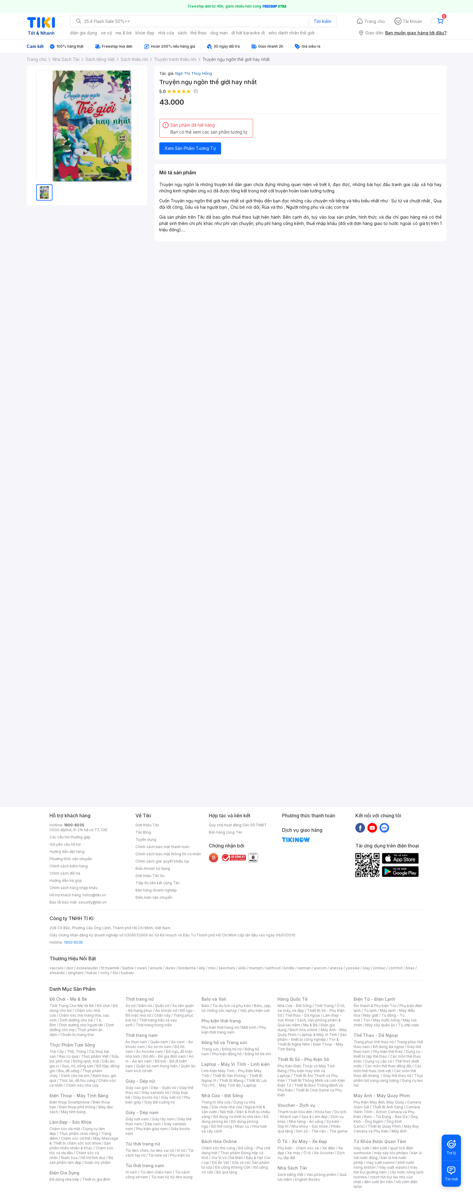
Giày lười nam (137, 1119)
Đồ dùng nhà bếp (64, 1179)
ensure (156, 968)
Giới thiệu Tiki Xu (149, 875)
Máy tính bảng (73, 1112)
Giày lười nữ (171, 1097)
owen (142, 968)
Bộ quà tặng (226, 1172)
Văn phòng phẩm (321, 1174)
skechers (227, 968)
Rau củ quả (68, 1056)
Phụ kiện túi (180, 1155)
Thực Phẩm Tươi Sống (72, 1044)
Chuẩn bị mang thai (77, 1034)
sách (182, 32)
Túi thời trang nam (144, 1165)
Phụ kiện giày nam (152, 1128)
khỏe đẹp (144, 32)
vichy (105, 973)
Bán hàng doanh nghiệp (156, 890)
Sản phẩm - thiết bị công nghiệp (312, 1037)
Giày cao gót (136, 1087)
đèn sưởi (379, 1148)
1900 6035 (73, 942)
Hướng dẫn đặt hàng (66, 851)
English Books (307, 1179)
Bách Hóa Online (219, 1141)
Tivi (366, 1020)
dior (69, 968)
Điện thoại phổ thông (77, 1107)
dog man (219, 32)
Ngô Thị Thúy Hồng (193, 73)
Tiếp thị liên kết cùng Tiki (157, 883)
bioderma (187, 968)
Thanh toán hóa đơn (295, 1112)
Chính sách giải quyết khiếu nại (162, 861)
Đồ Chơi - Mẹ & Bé (68, 999)
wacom (320, 968)
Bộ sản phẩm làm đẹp (81, 1160)
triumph (255, 968)
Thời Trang (324, 1005)
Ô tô (307, 1153)
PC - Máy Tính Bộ (225, 1085)
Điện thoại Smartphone (69, 1102)
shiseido (57, 973)
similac (379, 968)
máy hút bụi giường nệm (385, 1169)
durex (170, 968)
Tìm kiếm (322, 21)
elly (202, 968)
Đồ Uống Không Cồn (232, 1167)
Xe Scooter (324, 1153)
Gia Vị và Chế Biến (227, 1157)
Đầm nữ (145, 1005)
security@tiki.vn (92, 902)
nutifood (273, 968)
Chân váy (162, 1015)
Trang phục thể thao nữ (374, 1042)
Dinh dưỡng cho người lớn (81, 1025)
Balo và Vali (214, 999)
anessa (336, 968)
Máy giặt (370, 1015)
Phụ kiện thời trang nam (234, 1029)
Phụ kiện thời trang (221, 1020)
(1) (195, 91)
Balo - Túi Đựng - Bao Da (386, 1116)
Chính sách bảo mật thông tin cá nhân (168, 854)
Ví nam (131, 1172)
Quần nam (159, 1042)
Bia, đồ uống (68, 1071)
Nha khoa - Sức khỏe (309, 1126)
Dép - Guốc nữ (163, 1087)
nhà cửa (166, 32)
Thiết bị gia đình (96, 1179)
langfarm (76, 973)
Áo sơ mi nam (159, 1046)
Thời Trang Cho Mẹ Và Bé (71, 1005)
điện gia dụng (83, 32)
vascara (56, 968)
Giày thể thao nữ (397, 1075)
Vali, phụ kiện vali (255, 1010)
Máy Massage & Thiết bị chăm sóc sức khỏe (83, 1140)
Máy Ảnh (399, 1131)
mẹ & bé (124, 32)
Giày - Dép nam (141, 1112)
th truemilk (110, 968)
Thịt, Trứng (76, 1051)
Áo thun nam (136, 1042)
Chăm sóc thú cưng (218, 1148)
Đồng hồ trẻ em (258, 1054)
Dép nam (153, 1124)
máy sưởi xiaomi (393, 1167)
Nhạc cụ (242, 1126)
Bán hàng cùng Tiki (225, 832)
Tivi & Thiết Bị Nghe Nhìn (308, 1042)
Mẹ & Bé (310, 1025)
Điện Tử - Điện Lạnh (374, 999)
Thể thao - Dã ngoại (302, 1015)
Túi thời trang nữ (142, 1143)
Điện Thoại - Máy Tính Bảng (78, 1095)
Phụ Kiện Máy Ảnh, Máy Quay (379, 1102)
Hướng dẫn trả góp (65, 880)
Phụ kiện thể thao (388, 1051)
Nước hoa (69, 1157)
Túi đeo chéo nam (156, 1172)
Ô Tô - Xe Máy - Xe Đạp (302, 1141)
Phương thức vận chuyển (70, 859)
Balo (205, 1005)
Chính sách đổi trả (64, 873)
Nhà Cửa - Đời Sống (222, 1095)
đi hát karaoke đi (248, 32)
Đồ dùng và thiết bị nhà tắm (237, 1116)
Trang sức (210, 1049)
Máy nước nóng (386, 1020)
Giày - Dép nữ (140, 1081)
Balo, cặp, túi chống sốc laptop (236, 1008)
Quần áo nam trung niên (157, 1066)
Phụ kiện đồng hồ (227, 1054)
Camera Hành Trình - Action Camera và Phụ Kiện (387, 1112)
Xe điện (328, 1148)
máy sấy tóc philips (391, 1153)
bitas (410, 968)
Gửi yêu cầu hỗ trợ (65, 844)
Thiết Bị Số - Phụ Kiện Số (303, 1059)
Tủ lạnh (370, 1010)
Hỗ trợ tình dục (93, 1157)
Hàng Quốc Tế (292, 999)
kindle (289, 968)
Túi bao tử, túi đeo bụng (171, 1177)
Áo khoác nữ (166, 1010)
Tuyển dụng (145, 839)
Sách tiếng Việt (290, 1174)
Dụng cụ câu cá (378, 1061)
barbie (128, 968)
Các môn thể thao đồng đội (388, 1066)
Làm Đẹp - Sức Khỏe (70, 1122)
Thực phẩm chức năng (78, 1133)
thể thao (199, 32)
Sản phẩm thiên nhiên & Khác (80, 1145)
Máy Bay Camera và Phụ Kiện (386, 1128)
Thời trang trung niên (154, 1025)
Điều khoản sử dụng (152, 868)
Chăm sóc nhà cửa (82, 1085)
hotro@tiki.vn (94, 895)
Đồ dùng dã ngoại (388, 1046)
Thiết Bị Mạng (231, 1080)
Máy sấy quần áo (380, 1025)
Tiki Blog (143, 832)
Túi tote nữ (157, 1155)
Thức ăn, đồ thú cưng (77, 1080)
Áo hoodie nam (149, 1051)
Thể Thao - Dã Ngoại (376, 1035)
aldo (242, 968)
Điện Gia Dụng (64, 1172)
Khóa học (323, 1112)
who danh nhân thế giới (291, 32)
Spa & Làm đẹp (314, 1116)
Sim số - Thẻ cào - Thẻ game (322, 1131)
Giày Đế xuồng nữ (159, 1102)
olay (366, 968)
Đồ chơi (103, 1005)
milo (212, 968)
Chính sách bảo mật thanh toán (162, 846)
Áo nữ (130, 1005)
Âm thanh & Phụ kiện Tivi (375, 1005)
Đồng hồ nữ (232, 1049)
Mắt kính (249, 1027)
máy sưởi (361, 1148)
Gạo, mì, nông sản (77, 1066)
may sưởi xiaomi (380, 1162)
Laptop (250, 1085)
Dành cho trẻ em (75, 1075)
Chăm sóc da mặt (64, 1128)
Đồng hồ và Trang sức (224, 1042)
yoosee (353, 968)
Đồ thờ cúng (221, 1126)
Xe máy (293, 1153)
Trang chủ (374, 21)
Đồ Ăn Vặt (220, 1162)
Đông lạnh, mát (86, 1061)
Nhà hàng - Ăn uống (306, 1121)
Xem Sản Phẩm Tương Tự (190, 148)
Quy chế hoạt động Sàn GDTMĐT (238, 825)
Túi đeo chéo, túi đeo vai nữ (149, 1150)
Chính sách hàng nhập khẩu (73, 887)
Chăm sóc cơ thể (75, 1138)
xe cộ (106, 32)
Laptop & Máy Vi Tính (318, 1034)
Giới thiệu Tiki (147, 825)
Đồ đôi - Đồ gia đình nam (164, 1056)
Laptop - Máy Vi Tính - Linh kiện (236, 1064)
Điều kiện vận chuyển (153, 897)
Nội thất (226, 1112)
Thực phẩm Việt (95, 1056)
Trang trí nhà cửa (216, 1102)
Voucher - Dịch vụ (296, 1105)
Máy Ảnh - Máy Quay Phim (382, 1095)
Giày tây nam (163, 1119)
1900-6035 (74, 825)
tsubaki (127, 973)
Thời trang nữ (139, 999)
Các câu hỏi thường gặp (69, 837)
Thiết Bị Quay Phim (384, 1126)
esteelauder (87, 968)
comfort (396, 968)
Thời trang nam (141, 1035)
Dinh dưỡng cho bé (76, 1020)
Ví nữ (181, 1150)
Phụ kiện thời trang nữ (220, 1027)
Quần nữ (162, 1005)
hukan (92, 973)
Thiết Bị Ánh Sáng (387, 1107)
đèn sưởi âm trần (378, 1182)
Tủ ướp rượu (408, 1025)
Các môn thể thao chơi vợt (387, 1068)
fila (115, 973)
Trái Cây (56, 1051)
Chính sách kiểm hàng (68, 866)
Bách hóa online (304, 1030)
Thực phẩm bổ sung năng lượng (388, 1078)
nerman (304, 968)
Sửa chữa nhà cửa (226, 1107)
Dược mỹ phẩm (97, 1162)
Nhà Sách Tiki (292, 1167)
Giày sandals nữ (155, 1092)
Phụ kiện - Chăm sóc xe (298, 1148)
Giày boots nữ (145, 1097)
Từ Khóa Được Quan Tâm (380, 1141)
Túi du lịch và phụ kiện (231, 1005)
